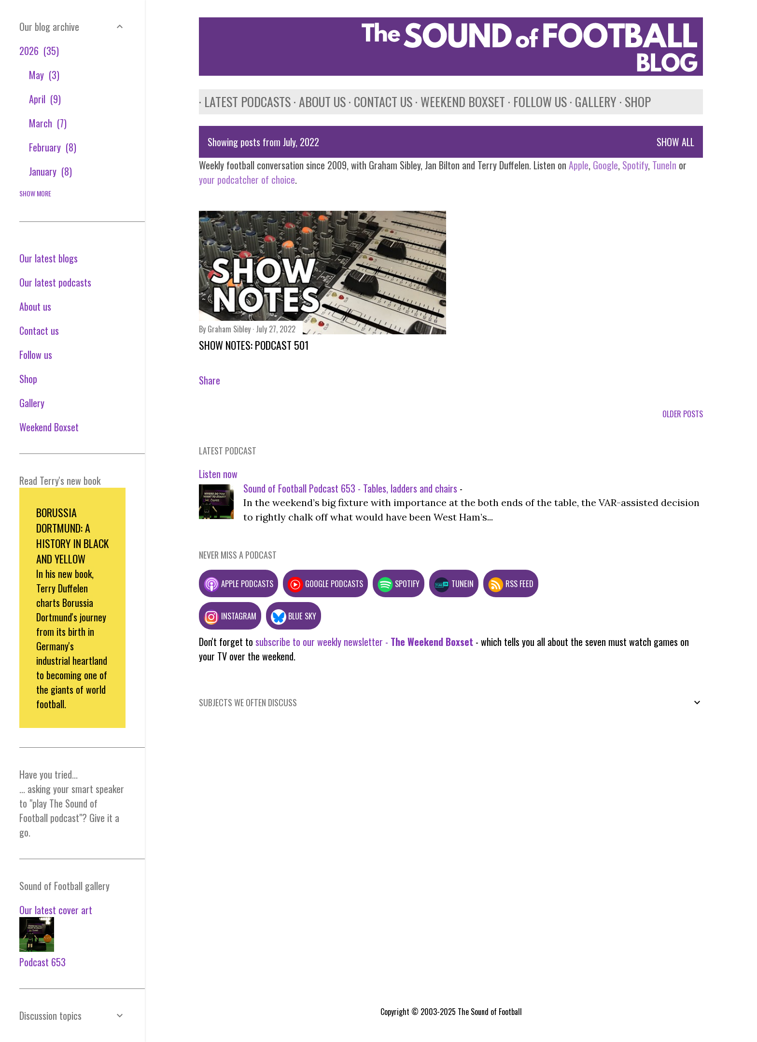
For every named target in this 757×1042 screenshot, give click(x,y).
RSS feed (510, 583)
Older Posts (682, 414)
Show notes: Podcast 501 (254, 345)
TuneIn (664, 165)
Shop (632, 101)
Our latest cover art (55, 910)
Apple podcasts (238, 583)
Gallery (590, 101)
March (48, 123)
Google (604, 165)
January (50, 171)
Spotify (635, 165)
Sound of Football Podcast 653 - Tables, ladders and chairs (350, 488)
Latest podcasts (242, 101)
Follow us (534, 101)
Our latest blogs (48, 258)
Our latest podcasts (55, 282)
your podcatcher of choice (247, 179)
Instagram (230, 616)
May (44, 75)
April (45, 99)
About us (317, 101)
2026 (39, 50)
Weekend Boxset (457, 101)
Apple (579, 165)
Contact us (378, 101)
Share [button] (209, 380)
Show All (675, 142)
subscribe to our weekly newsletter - (364, 641)
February (52, 147)
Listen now (218, 473)
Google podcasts (325, 583)
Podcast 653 (42, 962)
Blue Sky (293, 616)
